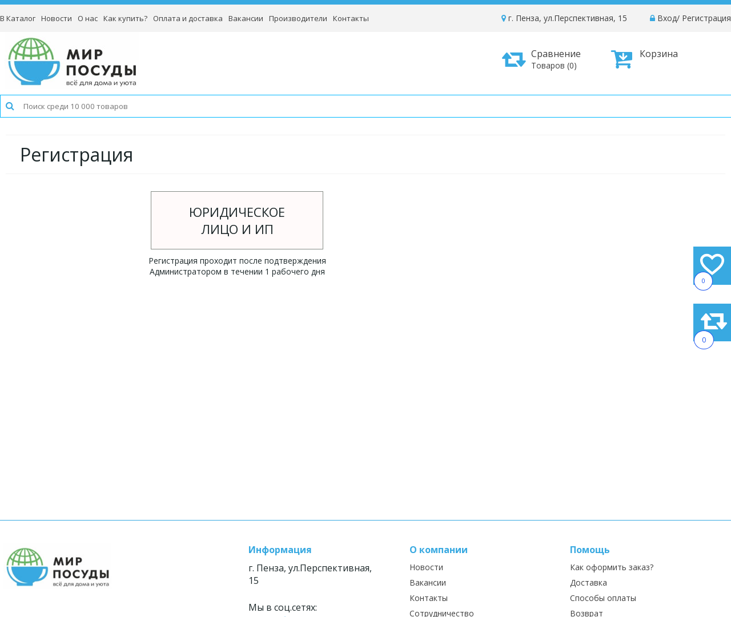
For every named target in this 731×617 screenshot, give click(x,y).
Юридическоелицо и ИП (237, 220)
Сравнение (545, 59)
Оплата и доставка (188, 18)
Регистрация (706, 18)
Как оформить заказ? (611, 567)
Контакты (351, 18)
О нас (88, 18)
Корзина (644, 58)
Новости (56, 18)
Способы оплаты (603, 597)
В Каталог (17, 18)
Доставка (588, 582)
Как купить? (125, 18)
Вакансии (245, 18)
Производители (298, 18)
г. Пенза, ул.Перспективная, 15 (564, 18)
